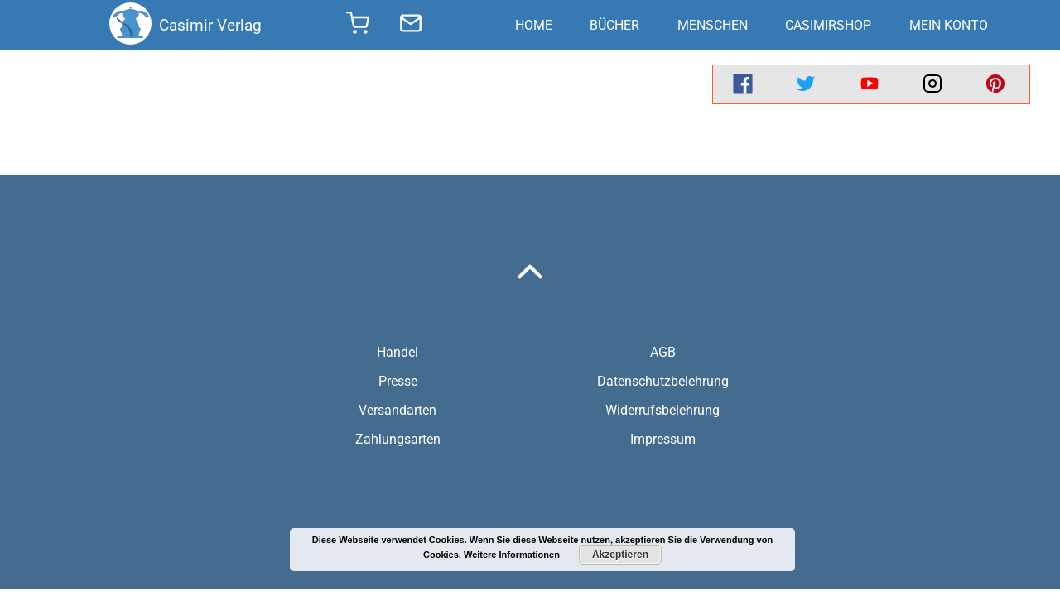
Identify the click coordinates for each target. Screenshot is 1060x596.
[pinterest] (995, 84)
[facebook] (743, 84)
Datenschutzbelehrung (663, 381)
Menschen (712, 25)
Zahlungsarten (398, 439)
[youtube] (869, 84)
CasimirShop (828, 25)
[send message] (410, 26)
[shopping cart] (357, 28)
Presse (397, 381)
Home (533, 25)
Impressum (663, 439)
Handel (397, 352)
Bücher (614, 25)
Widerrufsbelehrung (662, 410)
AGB (663, 352)
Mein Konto (948, 25)
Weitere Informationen (512, 555)
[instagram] (932, 84)
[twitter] (806, 84)
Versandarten (397, 410)
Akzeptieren (620, 554)
